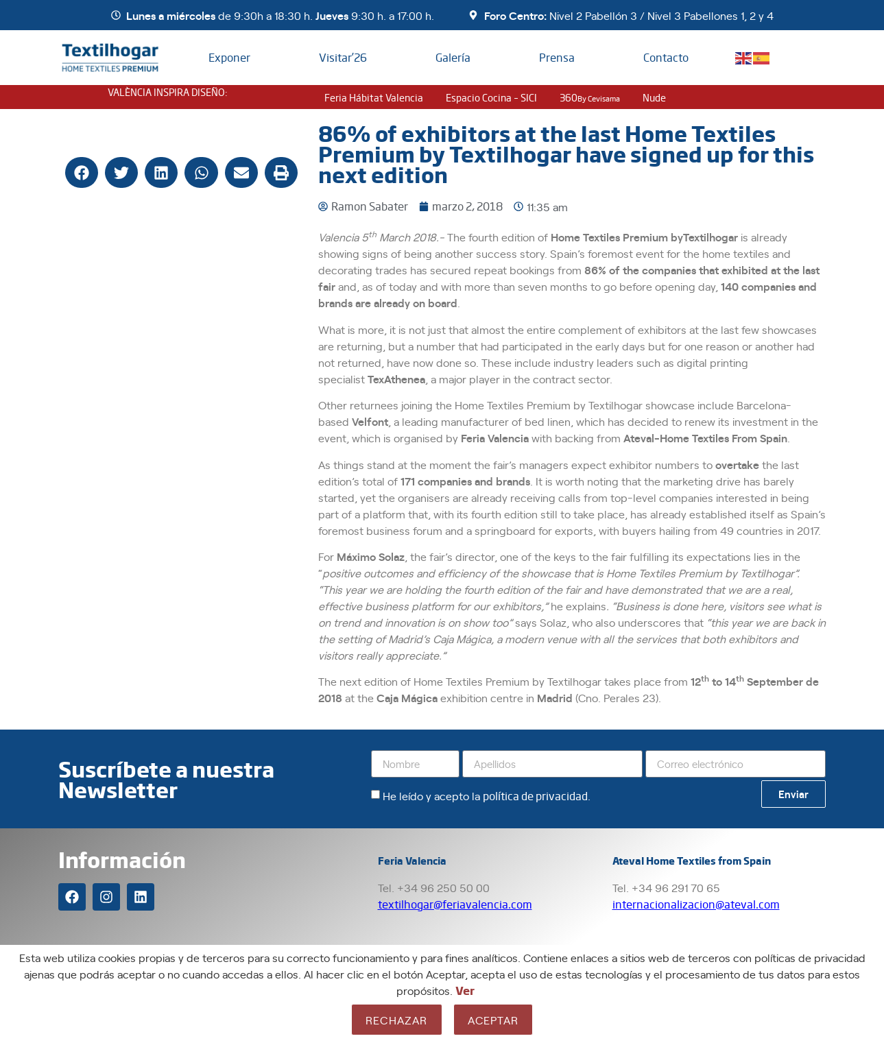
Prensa (557, 57)
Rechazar (397, 1019)
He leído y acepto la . (486, 795)
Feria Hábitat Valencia (373, 97)
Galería (452, 57)
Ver (465, 990)
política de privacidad (535, 796)
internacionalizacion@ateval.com (696, 904)
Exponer (229, 57)
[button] (81, 172)
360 (590, 97)
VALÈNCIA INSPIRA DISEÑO (166, 92)
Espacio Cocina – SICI (491, 97)
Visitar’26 (343, 57)
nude (654, 97)
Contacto (666, 57)
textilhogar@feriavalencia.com (455, 904)
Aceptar (493, 1019)
